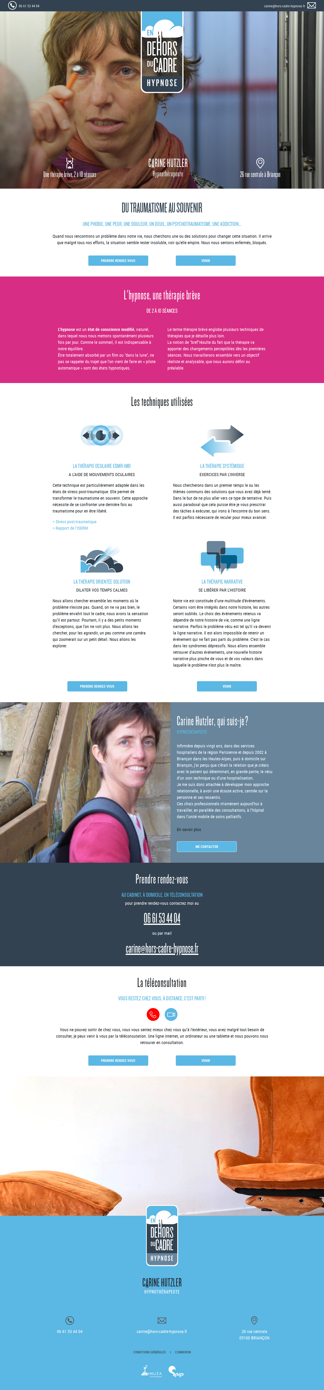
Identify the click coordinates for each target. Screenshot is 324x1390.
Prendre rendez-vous (118, 260)
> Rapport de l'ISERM (70, 528)
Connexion (183, 1352)
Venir (205, 260)
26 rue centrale (254, 1334)
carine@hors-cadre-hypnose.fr (284, 6)
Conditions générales (149, 1352)
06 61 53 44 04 (29, 6)
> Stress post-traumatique (74, 521)
